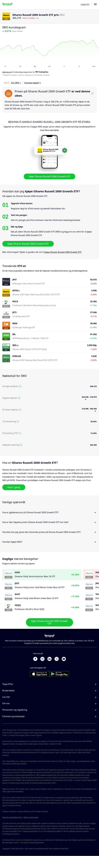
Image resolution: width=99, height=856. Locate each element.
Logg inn (85, 4)
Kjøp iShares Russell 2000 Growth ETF (49, 176)
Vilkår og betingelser (30, 817)
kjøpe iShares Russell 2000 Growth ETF (62, 252)
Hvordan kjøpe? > (32, 82)
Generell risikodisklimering (12, 817)
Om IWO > (16, 82)
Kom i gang (13, 487)
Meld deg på (6, 72)
